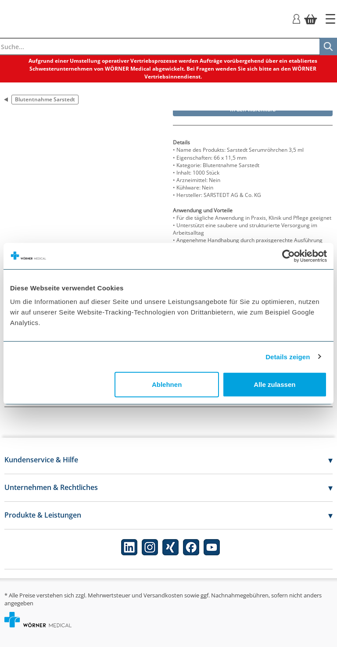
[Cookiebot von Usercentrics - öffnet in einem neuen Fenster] (288, 255)
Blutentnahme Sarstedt (45, 99)
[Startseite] (330, 19)
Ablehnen (167, 384)
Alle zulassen (274, 384)
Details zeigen (287, 356)
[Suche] (328, 46)
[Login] (296, 18)
